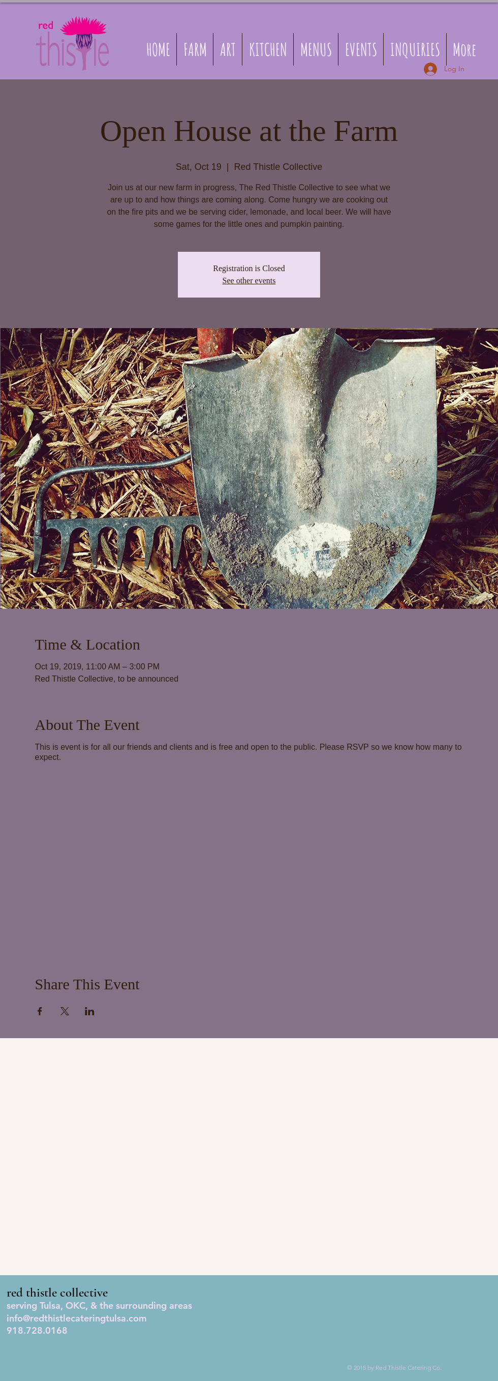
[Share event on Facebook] (40, 1011)
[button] (316, 49)
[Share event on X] (65, 1011)
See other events (249, 280)
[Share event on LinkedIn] (90, 1011)
